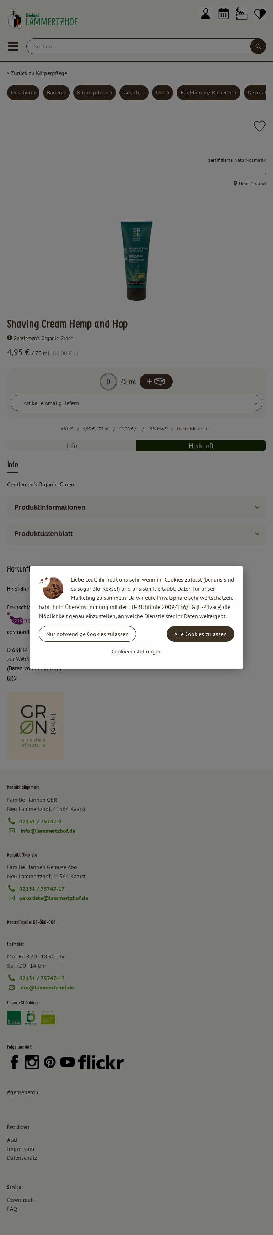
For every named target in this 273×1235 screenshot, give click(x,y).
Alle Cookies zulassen (200, 633)
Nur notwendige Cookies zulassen (87, 633)
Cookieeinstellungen (137, 651)
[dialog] (136, 617)
